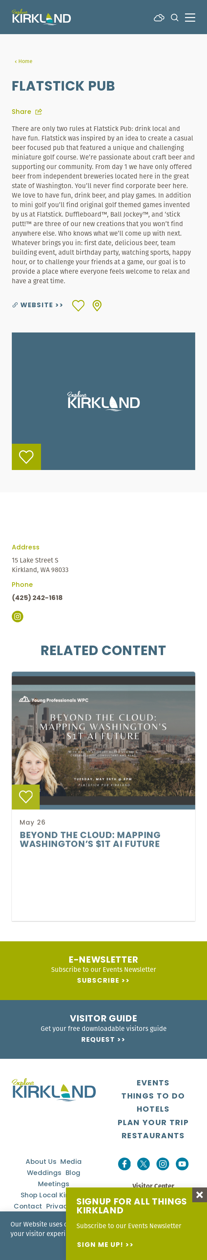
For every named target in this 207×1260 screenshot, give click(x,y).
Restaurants (153, 1136)
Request (98, 1040)
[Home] (41, 17)
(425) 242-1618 (37, 598)
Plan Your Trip (153, 1123)
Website (32, 305)
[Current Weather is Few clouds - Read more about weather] (159, 17)
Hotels (153, 1109)
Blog (73, 1173)
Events (153, 1083)
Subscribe (98, 981)
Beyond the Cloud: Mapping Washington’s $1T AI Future (90, 848)
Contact (28, 1206)
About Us (41, 1162)
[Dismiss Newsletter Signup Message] (199, 1194)
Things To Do (153, 1096)
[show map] (97, 305)
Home (23, 61)
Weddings (44, 1173)
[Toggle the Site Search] (174, 17)
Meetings (54, 1184)
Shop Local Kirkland (54, 1195)
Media (71, 1162)
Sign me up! (100, 1245)
